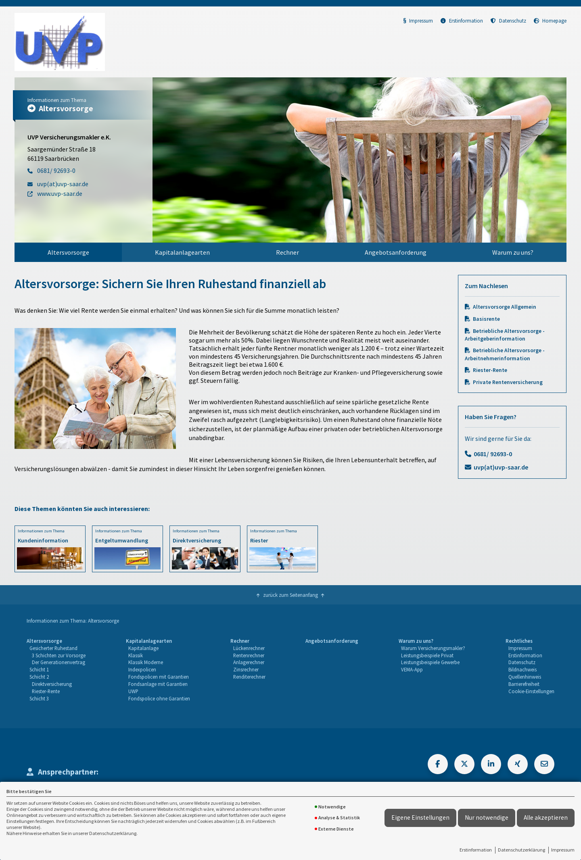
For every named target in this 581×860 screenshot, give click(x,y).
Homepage (550, 20)
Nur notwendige (486, 817)
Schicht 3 (39, 698)
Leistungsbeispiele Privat (427, 655)
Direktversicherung (52, 684)
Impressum (563, 850)
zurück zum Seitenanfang (290, 595)
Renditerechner (249, 676)
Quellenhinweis (524, 676)
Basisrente (486, 319)
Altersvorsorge (68, 252)
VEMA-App (412, 669)
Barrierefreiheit (523, 684)
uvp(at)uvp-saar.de (501, 467)
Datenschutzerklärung (521, 850)
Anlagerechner (248, 662)
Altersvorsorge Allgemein (504, 306)
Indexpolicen (142, 669)
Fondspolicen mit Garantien (158, 676)
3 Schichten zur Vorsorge (59, 655)
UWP (133, 691)
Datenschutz (508, 20)
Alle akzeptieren (546, 817)
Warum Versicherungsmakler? (433, 648)
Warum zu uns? (512, 252)
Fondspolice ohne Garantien (159, 698)
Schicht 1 (39, 669)
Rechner (287, 252)
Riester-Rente (490, 370)
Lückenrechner (249, 648)
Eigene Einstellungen (420, 817)
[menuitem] (68, 252)
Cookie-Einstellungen (531, 691)
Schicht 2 (39, 676)
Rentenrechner (248, 655)
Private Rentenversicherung (508, 382)
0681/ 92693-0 (493, 454)
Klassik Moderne (145, 662)
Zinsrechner (246, 669)
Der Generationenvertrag (58, 662)
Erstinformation (476, 850)
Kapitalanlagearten (182, 252)
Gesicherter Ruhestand (53, 648)
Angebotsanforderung (395, 252)
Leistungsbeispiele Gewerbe (430, 662)
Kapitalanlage (143, 648)
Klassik (135, 655)
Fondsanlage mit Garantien (158, 684)
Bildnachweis (522, 669)
